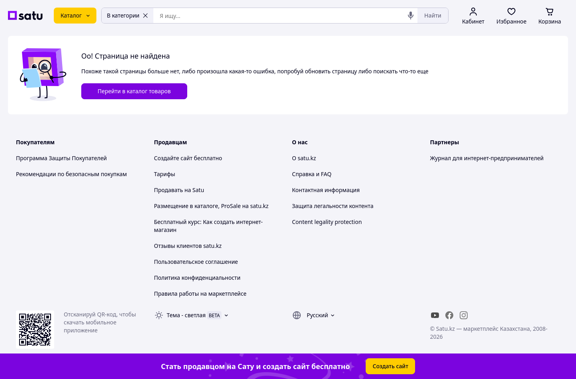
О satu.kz (304, 158)
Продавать (168, 190)
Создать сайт (390, 366)
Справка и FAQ (311, 174)
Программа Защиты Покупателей (61, 158)
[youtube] (435, 315)
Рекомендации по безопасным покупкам (71, 174)
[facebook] (449, 315)
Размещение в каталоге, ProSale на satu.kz (211, 206)
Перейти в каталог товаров (134, 91)
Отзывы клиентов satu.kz (188, 245)
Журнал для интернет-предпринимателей (487, 158)
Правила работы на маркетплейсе (200, 293)
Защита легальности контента (332, 206)
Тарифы (164, 174)
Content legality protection (327, 222)
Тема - (186, 315)
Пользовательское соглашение (196, 261)
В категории (127, 15)
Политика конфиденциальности (197, 277)
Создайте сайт (173, 158)
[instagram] (463, 315)
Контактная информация (326, 190)
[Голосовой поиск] (410, 15)
